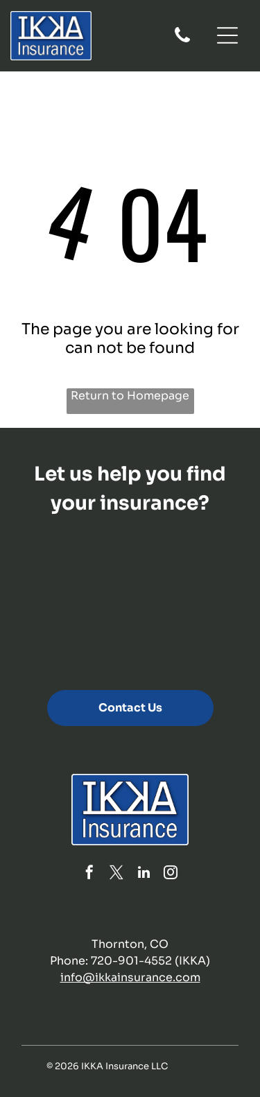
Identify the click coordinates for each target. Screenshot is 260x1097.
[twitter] (116, 874)
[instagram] (170, 874)
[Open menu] (227, 35)
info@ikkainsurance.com (130, 977)
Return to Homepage (130, 395)
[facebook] (89, 874)
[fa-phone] (182, 41)
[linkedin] (143, 874)
